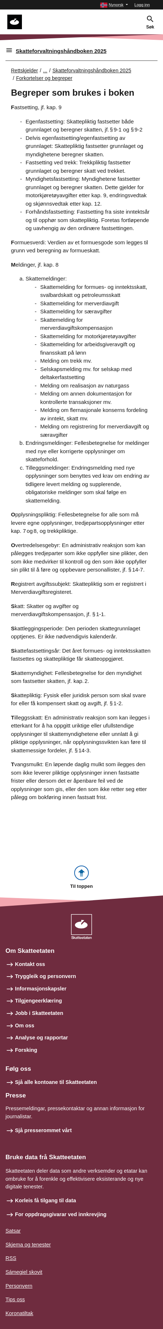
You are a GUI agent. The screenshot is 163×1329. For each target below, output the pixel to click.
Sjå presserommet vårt (43, 1130)
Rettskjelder (24, 70)
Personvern (19, 1286)
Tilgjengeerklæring (38, 1001)
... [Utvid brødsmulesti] (45, 70)
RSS (10, 1258)
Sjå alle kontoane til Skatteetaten (56, 1082)
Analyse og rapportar (41, 1037)
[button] (114, 5)
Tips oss (15, 1299)
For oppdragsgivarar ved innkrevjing (60, 1214)
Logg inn (142, 5)
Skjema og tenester (28, 1245)
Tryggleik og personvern (45, 976)
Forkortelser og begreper (44, 78)
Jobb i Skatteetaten (39, 1013)
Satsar (13, 1231)
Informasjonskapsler (41, 989)
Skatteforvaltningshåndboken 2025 (61, 51)
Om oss (24, 1025)
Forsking (26, 1050)
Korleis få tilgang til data (45, 1200)
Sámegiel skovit (23, 1272)
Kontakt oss (30, 964)
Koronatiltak (19, 1313)
